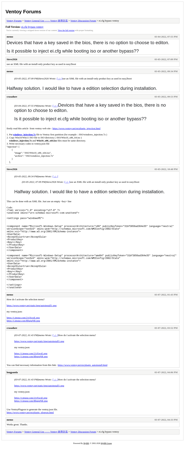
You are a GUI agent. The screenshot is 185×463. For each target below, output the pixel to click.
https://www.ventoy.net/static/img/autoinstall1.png (31, 322)
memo (10, 36)
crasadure (12, 96)
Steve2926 (12, 59)
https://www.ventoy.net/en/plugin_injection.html (76, 128)
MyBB (86, 460)
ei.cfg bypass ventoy (32, 26)
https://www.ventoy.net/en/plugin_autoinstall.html (82, 382)
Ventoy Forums (23, 11)
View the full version (66, 30)
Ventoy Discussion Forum (83, 20)
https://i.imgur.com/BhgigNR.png (23, 337)
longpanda (12, 389)
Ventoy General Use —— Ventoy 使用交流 (46, 20)
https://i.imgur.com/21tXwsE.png (23, 334)
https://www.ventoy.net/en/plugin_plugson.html (30, 429)
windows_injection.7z (24, 134)
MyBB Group (106, 460)
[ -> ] (59, 78)
